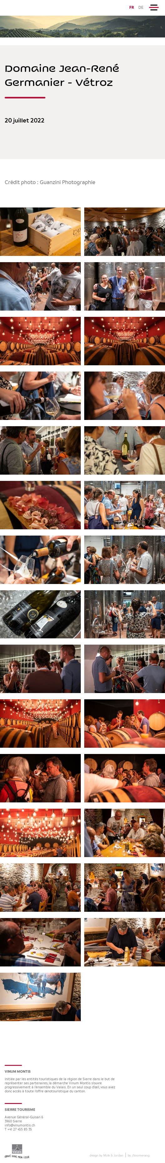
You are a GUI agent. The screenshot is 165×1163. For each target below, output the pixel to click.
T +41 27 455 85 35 (18, 1129)
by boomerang (138, 1155)
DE (140, 8)
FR (131, 8)
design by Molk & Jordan (106, 1155)
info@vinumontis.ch (20, 1125)
